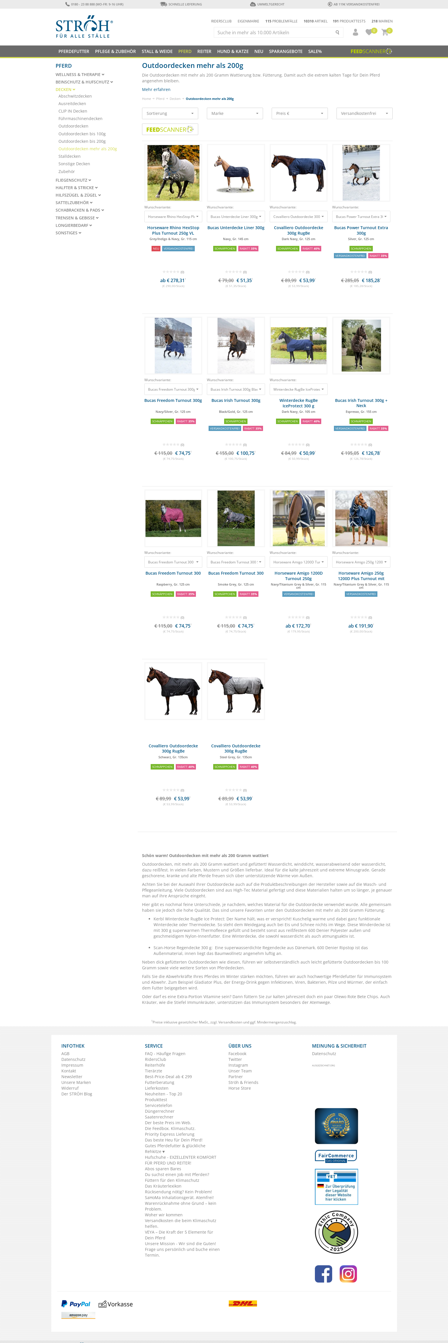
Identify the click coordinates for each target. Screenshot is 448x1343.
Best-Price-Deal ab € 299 (168, 1076)
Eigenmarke (248, 21)
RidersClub (155, 1059)
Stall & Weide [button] (157, 51)
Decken (175, 98)
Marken (382, 21)
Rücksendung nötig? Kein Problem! (178, 1191)
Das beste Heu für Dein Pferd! (174, 1140)
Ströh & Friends (243, 1082)
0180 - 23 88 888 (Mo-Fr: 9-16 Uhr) (94, 4)
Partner (235, 1076)
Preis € (299, 113)
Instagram (238, 1065)
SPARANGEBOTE (286, 51)
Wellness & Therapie (80, 74)
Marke (234, 113)
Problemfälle (281, 21)
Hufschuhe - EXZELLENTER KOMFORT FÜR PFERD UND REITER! (180, 1160)
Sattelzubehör (74, 202)
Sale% (315, 51)
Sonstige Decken (74, 163)
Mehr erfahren (156, 89)
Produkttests (349, 21)
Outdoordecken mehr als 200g (87, 148)
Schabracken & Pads (80, 210)
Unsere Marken (76, 1082)
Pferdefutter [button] (73, 51)
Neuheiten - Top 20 (163, 1094)
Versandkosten (230, 1022)
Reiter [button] (204, 51)
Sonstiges (69, 232)
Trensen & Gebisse (77, 218)
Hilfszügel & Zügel (78, 195)
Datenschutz (73, 1059)
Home (146, 98)
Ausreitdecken (72, 103)
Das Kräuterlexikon (163, 1186)
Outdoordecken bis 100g (82, 133)
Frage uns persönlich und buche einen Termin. (182, 1252)
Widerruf (70, 1088)
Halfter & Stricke (77, 187)
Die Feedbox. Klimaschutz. (170, 1128)
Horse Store (239, 1088)
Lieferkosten (157, 1088)
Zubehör (66, 171)
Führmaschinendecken (80, 118)
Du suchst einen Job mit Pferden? (177, 1174)
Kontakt (68, 1071)
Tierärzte (153, 1071)
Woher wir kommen (164, 1214)
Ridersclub (221, 21)
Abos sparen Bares (163, 1168)
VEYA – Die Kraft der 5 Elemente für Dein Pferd (179, 1235)
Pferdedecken (230, 967)
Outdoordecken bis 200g (82, 141)
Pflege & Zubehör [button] (115, 51)
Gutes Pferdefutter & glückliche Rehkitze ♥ (175, 1148)
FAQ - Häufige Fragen (165, 1053)
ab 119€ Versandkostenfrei (353, 4)
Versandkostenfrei (364, 113)
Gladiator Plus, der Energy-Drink (225, 982)
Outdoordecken (73, 126)
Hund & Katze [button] (233, 51)
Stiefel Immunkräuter (194, 1002)
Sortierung (170, 113)
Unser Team (240, 1071)
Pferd (160, 98)
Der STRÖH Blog (76, 1094)
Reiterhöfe (155, 1065)
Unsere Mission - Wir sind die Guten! (180, 1243)
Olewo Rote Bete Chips (356, 996)
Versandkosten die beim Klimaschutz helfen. (180, 1223)
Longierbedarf (74, 225)
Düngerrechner (160, 1111)
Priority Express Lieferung (169, 1134)
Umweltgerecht (267, 4)
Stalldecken (69, 156)
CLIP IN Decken (72, 111)
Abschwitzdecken (75, 96)
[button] (352, 32)
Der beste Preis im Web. (168, 1122)
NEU (258, 51)
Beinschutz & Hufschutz (84, 82)
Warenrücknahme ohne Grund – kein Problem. (180, 1206)
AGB (65, 1053)
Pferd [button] (185, 51)
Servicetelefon (158, 1105)
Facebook (237, 1053)
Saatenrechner (159, 1117)
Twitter (235, 1059)
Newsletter (71, 1076)
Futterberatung (159, 1082)
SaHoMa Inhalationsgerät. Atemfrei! (179, 1197)
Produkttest (156, 1099)
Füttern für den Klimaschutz (172, 1180)
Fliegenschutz (73, 180)
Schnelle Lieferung (181, 4)
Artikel (316, 21)
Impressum (72, 1065)
